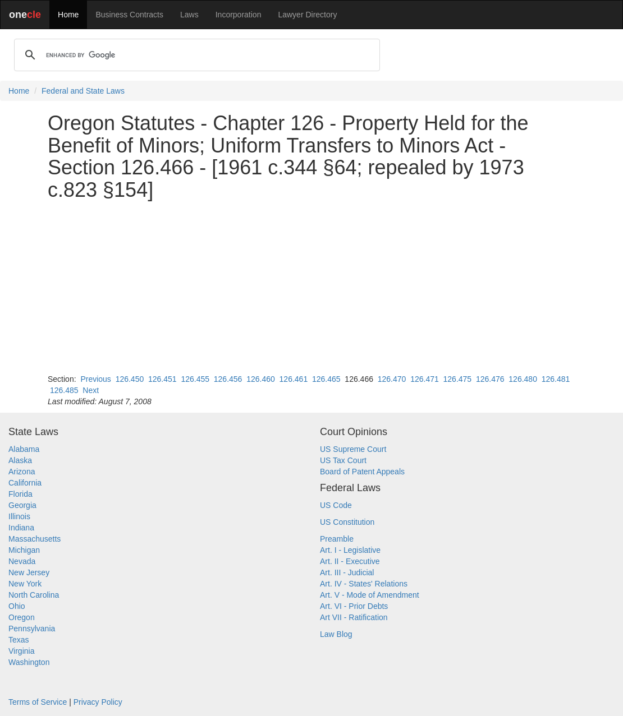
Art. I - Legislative (350, 550)
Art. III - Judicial (347, 572)
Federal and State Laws (83, 90)
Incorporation (239, 14)
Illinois (19, 516)
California (25, 482)
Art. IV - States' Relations (363, 583)
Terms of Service (37, 701)
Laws (189, 14)
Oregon (21, 617)
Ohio (16, 606)
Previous (95, 379)
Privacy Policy (98, 701)
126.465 (326, 379)
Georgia (22, 505)
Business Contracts (129, 14)
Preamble (337, 538)
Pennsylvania (31, 628)
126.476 (490, 379)
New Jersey (28, 572)
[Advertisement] (311, 287)
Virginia (21, 650)
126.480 (523, 379)
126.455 (195, 379)
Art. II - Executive (350, 561)
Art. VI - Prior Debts (354, 606)
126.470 (392, 379)
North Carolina (33, 594)
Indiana (21, 527)
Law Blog (336, 634)
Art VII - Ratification (354, 617)
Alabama (23, 449)
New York (25, 583)
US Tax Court (343, 460)
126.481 (556, 379)
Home (68, 14)
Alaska (20, 460)
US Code (336, 505)
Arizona (21, 471)
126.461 (294, 379)
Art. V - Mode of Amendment (369, 594)
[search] (195, 55)
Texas (18, 639)
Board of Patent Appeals (362, 471)
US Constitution (347, 522)
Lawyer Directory (307, 14)
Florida (20, 493)
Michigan (24, 550)
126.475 (457, 379)
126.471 (424, 379)
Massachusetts (34, 538)
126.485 (64, 390)
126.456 (228, 379)
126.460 (260, 379)
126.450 (130, 379)
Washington (28, 662)
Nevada (21, 561)
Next (91, 390)
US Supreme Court (353, 449)
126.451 (162, 379)
